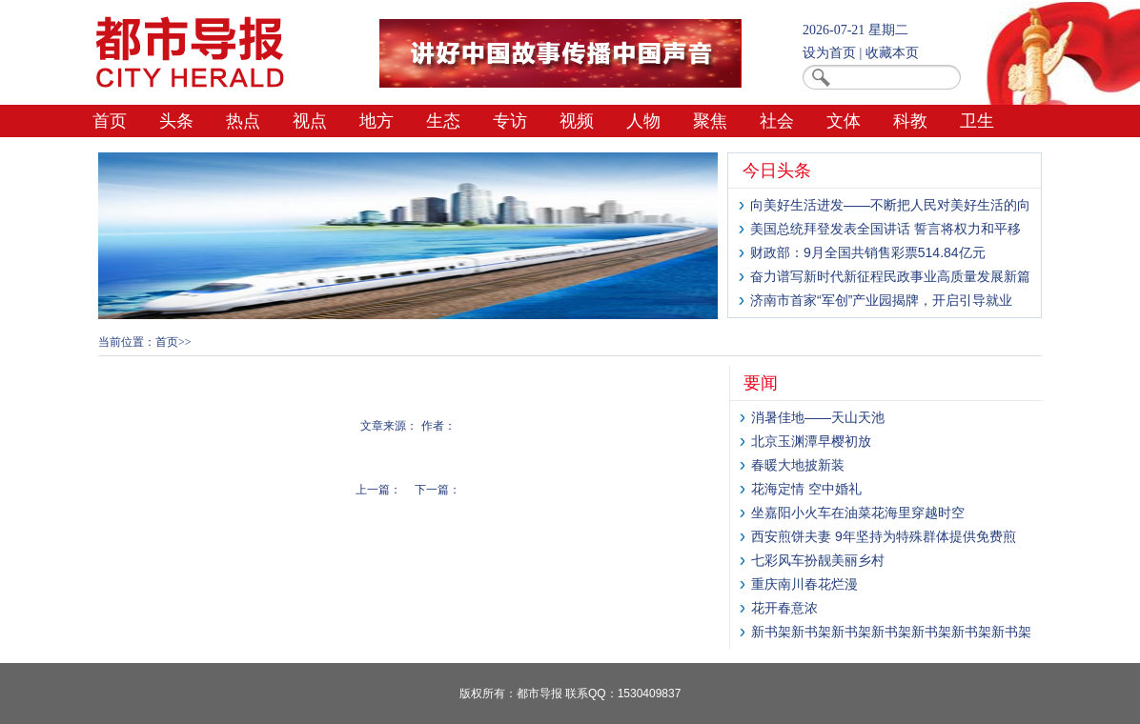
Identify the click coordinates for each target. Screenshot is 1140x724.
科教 (910, 121)
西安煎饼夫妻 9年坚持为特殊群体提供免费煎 (883, 536)
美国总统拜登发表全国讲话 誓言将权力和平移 (885, 228)
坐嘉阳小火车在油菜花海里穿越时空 (858, 512)
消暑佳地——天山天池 (818, 417)
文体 (843, 121)
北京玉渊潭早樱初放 (811, 441)
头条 (176, 121)
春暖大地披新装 (798, 465)
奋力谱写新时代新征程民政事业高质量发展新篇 (890, 276)
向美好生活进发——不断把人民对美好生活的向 (890, 204)
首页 (109, 121)
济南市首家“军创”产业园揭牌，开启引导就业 (881, 300)
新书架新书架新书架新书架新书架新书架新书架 (891, 631)
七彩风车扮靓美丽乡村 (818, 560)
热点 (243, 121)
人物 (643, 121)
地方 (376, 121)
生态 (443, 121)
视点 (310, 121)
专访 (510, 121)
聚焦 (710, 121)
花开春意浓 (784, 607)
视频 (577, 121)
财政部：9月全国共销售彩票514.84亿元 (868, 252)
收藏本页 (892, 53)
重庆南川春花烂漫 (804, 584)
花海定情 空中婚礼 (806, 488)
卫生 (977, 121)
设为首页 (829, 53)
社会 (777, 121)
